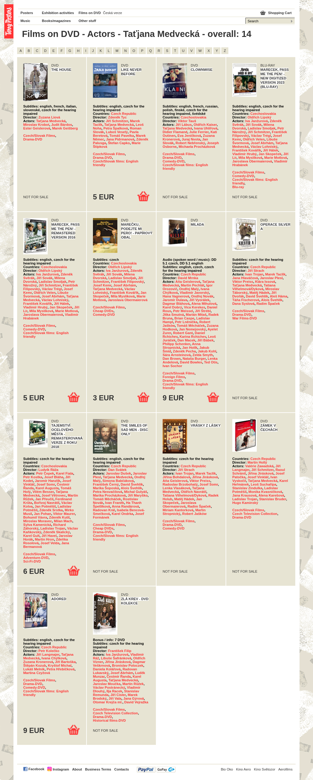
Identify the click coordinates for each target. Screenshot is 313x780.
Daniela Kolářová (107, 669)
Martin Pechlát (192, 285)
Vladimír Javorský (194, 292)
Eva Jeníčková (189, 135)
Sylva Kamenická (37, 525)
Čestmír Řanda (119, 676)
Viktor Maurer (64, 514)
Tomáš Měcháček (191, 325)
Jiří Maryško (138, 495)
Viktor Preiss (242, 281)
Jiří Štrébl (203, 311)
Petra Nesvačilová (107, 492)
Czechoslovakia (193, 117)
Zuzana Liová (49, 117)
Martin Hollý (257, 462)
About (77, 769)
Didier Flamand (175, 132)
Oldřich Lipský (259, 117)
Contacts (121, 769)
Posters (26, 13)
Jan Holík (189, 347)
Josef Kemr (102, 285)
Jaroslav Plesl (271, 278)
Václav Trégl (261, 135)
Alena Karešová (271, 495)
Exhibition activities (58, 13)
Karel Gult (31, 536)
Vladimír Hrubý (244, 154)
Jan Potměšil (45, 506)
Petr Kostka (32, 477)
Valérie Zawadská (259, 466)
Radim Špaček (268, 303)
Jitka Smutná (173, 314)
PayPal (156, 769)
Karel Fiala (64, 473)
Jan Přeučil (44, 499)
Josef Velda (50, 543)
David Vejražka (136, 702)
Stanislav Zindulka (247, 488)
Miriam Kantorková (178, 510)
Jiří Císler (118, 695)
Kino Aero (243, 769)
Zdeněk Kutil (59, 517)
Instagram (61, 769)
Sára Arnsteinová (177, 355)
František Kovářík (246, 150)
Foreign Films (174, 377)
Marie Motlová (275, 157)
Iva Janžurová (256, 121)
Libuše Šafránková (116, 658)
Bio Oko (227, 769)
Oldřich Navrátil (193, 492)
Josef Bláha (53, 477)
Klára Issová (265, 281)
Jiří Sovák (253, 124)
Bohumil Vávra (35, 517)
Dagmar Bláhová (176, 303)
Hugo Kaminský (245, 503)
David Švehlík (257, 296)
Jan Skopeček (270, 154)
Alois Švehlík (271, 300)
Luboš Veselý (117, 132)
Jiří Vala (115, 698)
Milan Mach (63, 521)
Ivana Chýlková (54, 658)
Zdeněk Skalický (56, 532)
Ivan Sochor (172, 366)
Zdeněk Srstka (51, 510)
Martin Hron (44, 539)
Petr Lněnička (186, 322)
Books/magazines (56, 21)
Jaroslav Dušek (118, 473)
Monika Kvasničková (265, 492)
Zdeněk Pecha (184, 351)
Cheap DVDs (103, 311)
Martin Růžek (133, 684)
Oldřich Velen (254, 139)
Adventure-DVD (36, 557)
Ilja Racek (114, 691)
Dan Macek (186, 340)
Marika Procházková (109, 495)
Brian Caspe (184, 318)
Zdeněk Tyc (117, 117)
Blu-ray (238, 187)
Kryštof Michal (60, 665)
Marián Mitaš (196, 314)
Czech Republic (123, 113)
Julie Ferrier (198, 132)
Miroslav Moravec (37, 521)
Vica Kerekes (194, 307)
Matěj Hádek (259, 292)
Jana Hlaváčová (245, 278)
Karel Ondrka (122, 514)
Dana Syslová (243, 303)
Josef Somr (45, 484)
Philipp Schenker (176, 344)
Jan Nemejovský (192, 329)
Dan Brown (172, 358)
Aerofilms (285, 769)
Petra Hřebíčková (60, 669)
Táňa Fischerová (245, 300)
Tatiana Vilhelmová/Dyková (253, 287)
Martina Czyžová (36, 673)
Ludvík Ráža (48, 470)
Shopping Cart (280, 13)
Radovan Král (104, 510)
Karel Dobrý (172, 307)
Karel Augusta (46, 488)
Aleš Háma (278, 296)
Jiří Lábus (183, 124)
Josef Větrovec (54, 495)
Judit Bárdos (61, 124)
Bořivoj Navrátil (46, 503)
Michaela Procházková (197, 146)
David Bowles (191, 362)
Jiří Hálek (270, 150)
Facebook (36, 769)
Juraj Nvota (191, 139)
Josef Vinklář (257, 477)
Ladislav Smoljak (261, 128)
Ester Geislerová (36, 128)
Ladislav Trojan (52, 528)
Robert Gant (183, 333)
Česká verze (112, 13)
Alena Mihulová (203, 303)
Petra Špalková (115, 128)
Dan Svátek (117, 470)
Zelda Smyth (203, 355)
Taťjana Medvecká (51, 121)
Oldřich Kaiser (205, 124)
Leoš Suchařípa (263, 484)
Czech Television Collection (254, 514)
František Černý (106, 484)
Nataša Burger (194, 358)
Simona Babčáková (118, 481)
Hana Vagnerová (176, 296)
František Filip (119, 651)
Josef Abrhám (262, 143)
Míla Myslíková (250, 157)
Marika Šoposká (106, 488)
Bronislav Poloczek (127, 665)
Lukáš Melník (34, 669)
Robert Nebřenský (190, 143)
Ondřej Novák (202, 296)
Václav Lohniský (264, 146)
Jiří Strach (256, 270)
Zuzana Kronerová (38, 662)
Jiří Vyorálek (199, 300)
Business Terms (98, 769)
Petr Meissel (183, 311)
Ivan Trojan (254, 274)
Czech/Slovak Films (39, 135)
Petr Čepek (45, 473)
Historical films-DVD (109, 720)
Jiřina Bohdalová (176, 477)
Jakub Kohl (207, 351)
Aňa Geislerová (187, 281)
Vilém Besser (42, 492)
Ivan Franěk (114, 503)
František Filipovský (127, 281)
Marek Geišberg (65, 128)
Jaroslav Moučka (106, 684)
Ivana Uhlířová (205, 128)
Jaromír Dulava (175, 300)
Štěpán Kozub (34, 665)
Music (25, 21)
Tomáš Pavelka (121, 135)
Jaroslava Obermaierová (252, 161)
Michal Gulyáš (135, 492)
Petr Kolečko (49, 651)
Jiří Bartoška (65, 662)
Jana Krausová (244, 495)
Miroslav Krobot (36, 124)
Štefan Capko (119, 143)
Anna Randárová (125, 506)
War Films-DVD (244, 318)
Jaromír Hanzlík (47, 481)
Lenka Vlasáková (176, 488)
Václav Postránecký (109, 687)
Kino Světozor (264, 769)
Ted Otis (211, 362)
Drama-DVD (32, 139)
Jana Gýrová (133, 698)
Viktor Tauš (187, 121)
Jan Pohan (42, 514)
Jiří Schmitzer (117, 121)
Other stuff (87, 21)
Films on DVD (90, 13)
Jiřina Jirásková (205, 477)
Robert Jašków (194, 514)
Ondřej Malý (189, 289)
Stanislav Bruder (272, 499)
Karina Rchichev (192, 336)
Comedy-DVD (173, 161)
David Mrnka (188, 278)
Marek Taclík (275, 274)
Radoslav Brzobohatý (180, 484)
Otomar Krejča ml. (107, 702)
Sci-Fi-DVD (32, 561)
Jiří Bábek (205, 340)
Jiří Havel (49, 536)
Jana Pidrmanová (120, 139)
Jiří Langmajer (47, 654)
